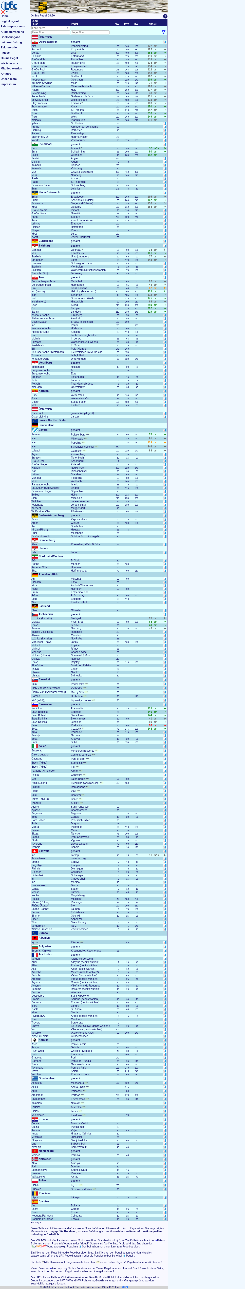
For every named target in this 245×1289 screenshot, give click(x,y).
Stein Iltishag (78, 922)
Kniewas (77, 103)
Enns (34, 148)
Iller (33, 526)
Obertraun (77, 79)
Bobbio (75, 847)
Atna (34, 1163)
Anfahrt (6, 73)
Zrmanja (36, 1147)
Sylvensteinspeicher (84, 446)
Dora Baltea (38, 820)
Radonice (76, 631)
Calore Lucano (39, 754)
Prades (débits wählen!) (85, 965)
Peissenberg (80, 434)
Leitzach (36, 474)
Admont (76, 148)
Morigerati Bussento (84, 750)
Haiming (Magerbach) (83, 291)
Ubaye (35, 1026)
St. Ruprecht (78, 181)
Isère (34, 1005)
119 (150, 59)
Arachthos (37, 1094)
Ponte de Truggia (81, 1060)
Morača (35, 1155)
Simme (35, 915)
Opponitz (76, 206)
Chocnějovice (79, 652)
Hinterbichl (77, 301)
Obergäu (77, 249)
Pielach (35, 226)
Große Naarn (39, 66)
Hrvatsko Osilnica (81, 1133)
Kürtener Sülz (39, 567)
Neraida (77, 1103)
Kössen (75, 331)
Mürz (34, 175)
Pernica (75, 1155)
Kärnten (43, 390)
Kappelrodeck (79, 519)
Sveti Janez (78, 715)
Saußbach (45, 487)
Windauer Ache (40, 358)
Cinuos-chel (78, 878)
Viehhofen (77, 266)
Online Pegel (9, 58)
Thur (34, 922)
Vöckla (35, 140)
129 (150, 49)
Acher (34, 519)
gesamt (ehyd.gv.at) (82, 413)
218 (150, 113)
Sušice (75, 625)
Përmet (77, 942)
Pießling (36, 130)
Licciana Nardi (79, 843)
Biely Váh (45, 688)
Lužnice (41, 618)
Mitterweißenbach (41, 86)
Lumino (75, 892)
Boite (34, 816)
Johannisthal (78, 504)
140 (150, 711)
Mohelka (36, 652)
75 (150, 434)
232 (150, 291)
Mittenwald (79, 438)
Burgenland (45, 240)
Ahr (33, 578)
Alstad (74, 1176)
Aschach (36, 49)
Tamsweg (76, 273)
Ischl (34, 76)
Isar (33, 294)
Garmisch (78, 450)
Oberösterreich (48, 41)
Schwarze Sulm (40, 185)
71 (150, 83)
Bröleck (75, 560)
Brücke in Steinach (82, 321)
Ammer (35, 434)
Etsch (39, 762)
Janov (74, 641)
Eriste (74, 1212)
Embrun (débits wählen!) (85, 1002)
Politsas (77, 1095)
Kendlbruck (77, 253)
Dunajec (36, 1189)
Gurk (34, 395)
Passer (35, 830)
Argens (35, 982)
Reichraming (38, 93)
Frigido (35, 774)
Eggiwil (75, 861)
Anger (74, 158)
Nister (34, 588)
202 (150, 308)
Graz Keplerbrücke (82, 171)
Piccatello (76, 826)
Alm (33, 46)
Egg (73, 373)
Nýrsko (75, 672)
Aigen (74, 161)
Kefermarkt (77, 56)
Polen (42, 1180)
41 (150, 718)
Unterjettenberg (80, 256)
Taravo (35, 1064)
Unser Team (9, 79)
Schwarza (37, 203)
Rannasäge (77, 133)
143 (150, 259)
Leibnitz (75, 188)
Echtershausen (79, 592)
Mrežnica (36, 1136)
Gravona (36, 1057)
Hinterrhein (37, 875)
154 (150, 206)
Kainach (36, 165)
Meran (74, 830)
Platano (35, 786)
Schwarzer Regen (41, 491)
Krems (35, 126)
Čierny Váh (48, 692)
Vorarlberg (45, 362)
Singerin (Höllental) (82, 203)
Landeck (76, 311)
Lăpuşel (75, 1197)
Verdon (35, 958)
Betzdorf (76, 598)
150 (150, 106)
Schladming (78, 151)
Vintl (75, 791)
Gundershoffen (79, 1036)
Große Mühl (38, 59)
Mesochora (79, 1083)
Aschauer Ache (40, 315)
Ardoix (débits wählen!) (84, 1015)
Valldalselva (38, 1176)
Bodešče (76, 711)
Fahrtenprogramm (13, 26)
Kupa (34, 1133)
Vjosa (34, 942)
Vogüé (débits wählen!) (84, 978)
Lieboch (75, 165)
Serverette (77, 1022)
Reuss (35, 898)
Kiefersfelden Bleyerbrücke (86, 352)
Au (72, 370)
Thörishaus (77, 912)
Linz (74, 52)
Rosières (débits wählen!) (86, 989)
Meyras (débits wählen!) (85, 972)
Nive (34, 1012)
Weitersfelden (79, 99)
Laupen (75, 908)
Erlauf (34, 196)
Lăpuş (35, 1197)
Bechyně (76, 618)
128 (150, 86)
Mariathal (76, 281)
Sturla (34, 840)
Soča (34, 728)
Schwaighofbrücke (81, 263)
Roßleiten (76, 130)
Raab (34, 178)
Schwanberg (78, 185)
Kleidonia (78, 1115)
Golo (34, 1054)
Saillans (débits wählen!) (85, 999)
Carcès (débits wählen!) (85, 982)
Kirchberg (76, 315)
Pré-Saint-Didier (80, 820)
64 (150, 621)
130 (150, 203)
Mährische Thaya (41, 641)
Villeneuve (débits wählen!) (86, 1029)
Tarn (33, 1019)
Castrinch (76, 871)
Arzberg (75, 178)
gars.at (75, 416)
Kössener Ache (40, 331)
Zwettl (74, 72)
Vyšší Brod (77, 621)
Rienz (34, 790)
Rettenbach (38, 96)
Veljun (74, 1130)
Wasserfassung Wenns (84, 341)
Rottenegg (77, 69)
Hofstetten (77, 226)
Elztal (74, 582)
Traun (34, 113)
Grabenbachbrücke (82, 96)
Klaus (74, 106)
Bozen (76, 799)
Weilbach (76, 481)
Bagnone (36, 813)
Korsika (43, 1039)
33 (150, 93)
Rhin (34, 544)
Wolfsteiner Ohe (40, 511)
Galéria (75, 1047)
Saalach (36, 256)
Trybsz (76, 1185)
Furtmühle (77, 59)
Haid (73, 89)
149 (150, 116)
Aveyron (36, 985)
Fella (34, 823)
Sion (73, 905)
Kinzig (39, 529)
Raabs (75, 230)
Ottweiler (76, 610)
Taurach (39, 273)
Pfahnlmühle (78, 120)
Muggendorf (78, 508)
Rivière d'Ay (38, 1015)
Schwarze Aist (39, 99)
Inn (38, 291)
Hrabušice (78, 696)
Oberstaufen (78, 387)
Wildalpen (76, 155)
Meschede (77, 533)
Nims (34, 585)
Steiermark (45, 144)
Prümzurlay (77, 595)
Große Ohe (38, 461)
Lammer (36, 249)
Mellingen (76, 898)
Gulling (35, 161)
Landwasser (38, 885)
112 (150, 69)
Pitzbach (36, 341)
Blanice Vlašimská (42, 631)
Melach (35, 338)
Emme (35, 861)
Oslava (35, 658)
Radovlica (76, 725)
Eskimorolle (9, 47)
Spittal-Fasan (78, 401)
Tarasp (75, 855)
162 (150, 76)
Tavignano (37, 1067)
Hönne (35, 563)
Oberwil (75, 915)
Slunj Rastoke (79, 1140)
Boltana (75, 1205)
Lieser (35, 401)
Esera (34, 1208)
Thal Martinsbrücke (82, 383)
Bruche (35, 992)
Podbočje (76, 732)
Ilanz (74, 925)
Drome (35, 999)
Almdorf (75, 318)
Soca (34, 738)
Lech (34, 305)
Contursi (77, 795)
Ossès (74, 1012)
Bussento (36, 750)
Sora (34, 742)
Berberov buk (79, 1147)
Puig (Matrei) (78, 348)
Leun (74, 552)
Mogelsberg (78, 895)
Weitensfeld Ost (80, 398)
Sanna (35, 311)
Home (5, 16)
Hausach (76, 529)
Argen (35, 454)
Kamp (34, 216)
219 (150, 311)
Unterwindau (78, 358)
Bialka (35, 1185)
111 (150, 120)
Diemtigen (77, 868)
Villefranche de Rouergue (86, 985)
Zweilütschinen (79, 929)
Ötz (33, 308)
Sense (35, 912)
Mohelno (76, 635)
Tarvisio (75, 833)
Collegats (76, 1215)
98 (150, 725)
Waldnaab (37, 504)
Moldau (35, 621)
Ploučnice (37, 665)
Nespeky (76, 628)
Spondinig (78, 762)
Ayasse (35, 810)
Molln (74, 83)
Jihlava (35, 635)
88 (150, 450)
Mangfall (36, 477)
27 (150, 256)
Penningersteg (79, 46)
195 (150, 196)
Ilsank (74, 484)
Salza (34, 155)
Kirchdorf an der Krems (84, 126)
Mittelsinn (76, 498)
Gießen (75, 522)
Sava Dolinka (39, 718)
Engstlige (36, 865)
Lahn (34, 552)
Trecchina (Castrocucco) (87, 783)
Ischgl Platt (77, 355)
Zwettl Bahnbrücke (82, 220)
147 (150, 109)
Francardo (77, 1054)
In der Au (76, 338)
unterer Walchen (80, 501)
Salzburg (44, 245)
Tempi (76, 1111)
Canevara (78, 774)
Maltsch (36, 645)
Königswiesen (79, 66)
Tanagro (36, 803)
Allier (34, 962)
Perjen (75, 325)
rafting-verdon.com (82, 958)
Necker (35, 895)
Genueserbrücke (80, 1064)
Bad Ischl (76, 76)
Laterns (75, 380)
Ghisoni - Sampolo (81, 1050)
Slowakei (44, 679)
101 (150, 253)
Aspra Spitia (80, 1087)
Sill (33, 348)
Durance (36, 1002)
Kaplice (75, 645)
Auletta (77, 803)
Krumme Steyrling (41, 83)
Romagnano (80, 787)
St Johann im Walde (82, 298)
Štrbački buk (78, 1143)
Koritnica (36, 708)
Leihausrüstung (11, 42)
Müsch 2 (76, 578)
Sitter (34, 919)
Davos (74, 885)
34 (150, 249)
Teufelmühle (78, 62)
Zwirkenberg (78, 454)
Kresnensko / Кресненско (86, 950)
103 (150, 103)
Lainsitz (35, 223)
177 (150, 89)
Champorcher (79, 810)
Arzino (35, 806)
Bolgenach (37, 366)
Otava (35, 625)
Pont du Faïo (78, 1067)
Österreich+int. (40, 416)
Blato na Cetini (79, 1123)
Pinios (35, 1111)
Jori (33, 1166)
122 (150, 46)
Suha (74, 742)
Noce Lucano (39, 782)
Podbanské (79, 684)
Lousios (36, 1107)
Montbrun (76, 1019)
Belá (34, 684)
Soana (35, 837)
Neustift (75, 213)
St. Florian (77, 123)
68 (150, 301)
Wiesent (36, 508)
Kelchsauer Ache (41, 328)
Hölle (74, 494)
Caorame (36, 758)
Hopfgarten (77, 284)
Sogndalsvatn (79, 1169)
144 (150, 715)
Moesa (35, 892)
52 (150, 148)
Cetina (35, 1123)
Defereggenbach (41, 284)
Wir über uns (9, 63)
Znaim (74, 668)
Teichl (34, 109)
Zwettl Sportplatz (80, 237)
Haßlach (36, 467)
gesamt (75, 42)
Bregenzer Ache (40, 370)
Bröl (33, 560)
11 (150, 855)
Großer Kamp (39, 213)
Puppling (78, 442)
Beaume (36, 989)
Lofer (74, 259)
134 (150, 62)
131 (150, 96)
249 (150, 305)
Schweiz (43, 850)
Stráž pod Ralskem (82, 665)
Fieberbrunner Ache (42, 318)
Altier (34, 968)
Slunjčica (36, 1140)
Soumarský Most (80, 655)
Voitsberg (76, 168)
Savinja (35, 735)
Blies (34, 610)
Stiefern (75, 216)
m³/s (156, 148)
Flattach (75, 405)
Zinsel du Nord (39, 1036)
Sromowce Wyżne (83, 1189)
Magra (35, 826)
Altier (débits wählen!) (83, 968)
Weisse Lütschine (41, 929)
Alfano (76, 770)
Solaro (75, 1071)
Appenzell (77, 919)
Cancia (75, 816)
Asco (34, 1044)
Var (33, 1029)
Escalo (75, 1219)
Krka (34, 732)
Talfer (40, 799)
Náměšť (75, 658)
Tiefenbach (77, 376)
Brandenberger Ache (43, 281)
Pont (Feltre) (80, 758)
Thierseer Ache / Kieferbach (47, 352)
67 (150, 288)
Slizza (35, 833)
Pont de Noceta (80, 1074)
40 (150, 625)
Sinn (34, 498)
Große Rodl (38, 69)
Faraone (43, 770)
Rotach (35, 383)
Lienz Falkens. (79, 288)
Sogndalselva (39, 1169)
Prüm (34, 592)
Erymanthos (38, 1098)
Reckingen (77, 902)
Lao (33, 778)
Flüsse (5, 52)
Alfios (34, 1086)
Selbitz (35, 494)
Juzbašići (76, 1136)
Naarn (35, 89)
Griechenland (46, 1078)
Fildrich (35, 868)
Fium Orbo (37, 1050)
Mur (33, 171)
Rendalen (76, 1173)
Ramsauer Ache (40, 484)
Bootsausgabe (10, 37)
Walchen (36, 501)
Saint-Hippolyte (80, 995)
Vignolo (75, 840)
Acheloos (36, 1082)
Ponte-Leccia (78, 1044)
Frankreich (45, 954)
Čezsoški (77, 728)
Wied (34, 602)
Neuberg (76, 175)
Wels (74, 116)
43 (150, 284)
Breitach (36, 376)
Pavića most (78, 1126)
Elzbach (36, 582)
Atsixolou (78, 1107)
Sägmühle (77, 491)
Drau (34, 288)
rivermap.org (78, 858)
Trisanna (36, 355)
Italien (42, 746)
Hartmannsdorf (79, 136)
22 (150, 281)
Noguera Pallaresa (42, 1215)
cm (155, 46)
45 (150, 628)
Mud (33, 481)
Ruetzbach (37, 345)
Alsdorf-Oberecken (82, 585)
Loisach (36, 450)
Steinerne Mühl (40, 136)
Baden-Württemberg (51, 515)
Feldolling (76, 477)
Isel (33, 298)
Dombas (76, 1166)
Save (34, 725)
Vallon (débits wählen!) (84, 975)
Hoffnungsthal (79, 570)
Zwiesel (75, 464)
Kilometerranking (12, 31)
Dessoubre (37, 995)
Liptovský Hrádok (83, 700)
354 (150, 52)
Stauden (76, 474)
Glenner (36, 871)
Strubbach (37, 259)
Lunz (74, 233)
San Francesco (80, 806)
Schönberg (77, 461)
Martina (75, 882)
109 (150, 79)
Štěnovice (76, 675)
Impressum (8, 84)
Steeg (74, 305)
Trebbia (35, 847)
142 (150, 72)
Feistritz (36, 158)
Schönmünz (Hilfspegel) (85, 536)
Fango (35, 1047)
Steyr (39, 103)
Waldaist (36, 120)
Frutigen (76, 865)
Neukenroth (78, 467)
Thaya (35, 230)
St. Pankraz (78, 109)
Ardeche (36, 972)
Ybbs (34, 206)
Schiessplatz (78, 875)
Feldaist (36, 56)
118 (150, 99)
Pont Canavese (80, 837)
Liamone (36, 1060)
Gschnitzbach (39, 321)
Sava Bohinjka (39, 711)
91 (150, 438)
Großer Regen (39, 464)
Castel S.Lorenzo (83, 754)
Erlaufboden (78, 196)
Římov (75, 648)
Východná (78, 688)
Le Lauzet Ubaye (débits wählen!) (90, 1026)
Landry (75, 1005)
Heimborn (76, 588)
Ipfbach (35, 123)
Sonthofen (77, 526)
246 (150, 446)
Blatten (75, 888)
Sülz (33, 570)
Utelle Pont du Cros (82, 1032)
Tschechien (45, 614)
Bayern (43, 429)
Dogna (75, 823)
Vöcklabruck (78, 140)
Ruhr (34, 533)
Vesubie (36, 1032)
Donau (35, 52)
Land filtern (38, 28)
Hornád (35, 696)
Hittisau (75, 366)
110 (150, 56)
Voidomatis (37, 1115)
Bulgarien (44, 946)
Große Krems (39, 210)
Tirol (41, 277)
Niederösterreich (49, 192)
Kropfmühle (77, 49)
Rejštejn (75, 662)
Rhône (40, 902)
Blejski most (78, 718)
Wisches (76, 992)
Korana (35, 1130)
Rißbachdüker (79, 471)
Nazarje (75, 735)
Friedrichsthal (79, 602)
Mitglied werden (11, 68)
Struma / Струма (41, 950)
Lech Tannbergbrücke (83, 335)
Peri (73, 1057)
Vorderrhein (38, 925)
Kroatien (43, 1119)
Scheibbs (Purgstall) (83, 200)
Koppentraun (38, 79)
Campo (75, 1208)
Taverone (36, 843)
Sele (34, 794)
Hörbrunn (76, 328)
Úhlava (35, 672)
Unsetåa (36, 1173)
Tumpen (76, 308)
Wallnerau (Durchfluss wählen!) (89, 270)
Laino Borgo (80, 779)
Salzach (36, 270)
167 (150, 200)
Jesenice (76, 722)
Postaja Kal (77, 708)
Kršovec (75, 738)
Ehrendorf (76, 223)
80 (150, 151)
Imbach (75, 210)
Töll (75, 766)
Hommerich (77, 567)
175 (150, 298)
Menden (75, 563)
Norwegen (44, 1159)
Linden (75, 487)
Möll (33, 405)
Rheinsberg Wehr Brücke (85, 544)
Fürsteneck (77, 511)
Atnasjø (75, 1163)
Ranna (35, 133)
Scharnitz (76, 294)
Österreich (37, 413)
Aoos (34, 1090)
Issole (34, 1009)
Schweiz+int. (38, 858)
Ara (33, 1205)
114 (150, 66)
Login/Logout (10, 21)
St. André (76, 1009)
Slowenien (45, 704)
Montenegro (46, 1150)
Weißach (36, 387)
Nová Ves (76, 638)
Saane (40, 908)
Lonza (35, 888)
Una (33, 1143)
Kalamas (36, 1103)
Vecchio (36, 1074)
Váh (38, 700)
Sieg (34, 598)
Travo (34, 1071)
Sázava (35, 628)
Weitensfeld (78, 395)
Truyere (35, 1022)
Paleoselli (78, 1091)
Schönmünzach (40, 536)
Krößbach (76, 345)
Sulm (34, 188)
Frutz (34, 380)
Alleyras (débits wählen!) (85, 962)
